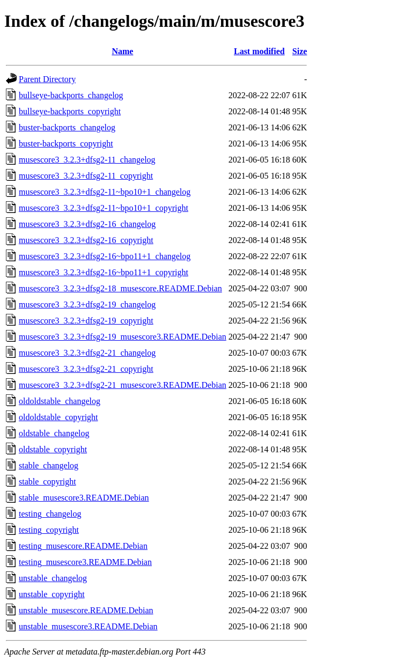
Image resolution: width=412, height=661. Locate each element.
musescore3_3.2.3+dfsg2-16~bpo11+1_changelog (104, 256)
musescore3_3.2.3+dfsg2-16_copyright (86, 240)
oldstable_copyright (53, 449)
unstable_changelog (53, 578)
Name (122, 51)
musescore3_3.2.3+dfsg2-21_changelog (87, 352)
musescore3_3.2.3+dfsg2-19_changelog (87, 304)
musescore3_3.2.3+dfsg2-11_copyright (86, 175)
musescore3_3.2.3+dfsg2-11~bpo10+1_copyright (103, 207)
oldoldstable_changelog (59, 401)
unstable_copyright (52, 594)
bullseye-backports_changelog (71, 95)
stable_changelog (48, 465)
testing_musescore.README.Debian (83, 545)
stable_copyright (47, 481)
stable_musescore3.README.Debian (84, 497)
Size (299, 51)
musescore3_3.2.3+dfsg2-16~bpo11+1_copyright (103, 272)
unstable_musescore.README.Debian (86, 610)
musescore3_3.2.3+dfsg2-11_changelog (87, 159)
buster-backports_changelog (67, 127)
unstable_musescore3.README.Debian (88, 626)
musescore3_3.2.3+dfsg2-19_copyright (86, 320)
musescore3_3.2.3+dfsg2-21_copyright (86, 368)
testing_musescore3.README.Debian (85, 562)
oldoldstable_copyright (58, 417)
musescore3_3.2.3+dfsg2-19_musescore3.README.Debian (122, 336)
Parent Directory (47, 79)
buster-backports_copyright (66, 143)
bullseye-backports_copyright (70, 111)
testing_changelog (50, 513)
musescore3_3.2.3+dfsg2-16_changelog (87, 224)
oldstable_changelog (54, 433)
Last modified (259, 51)
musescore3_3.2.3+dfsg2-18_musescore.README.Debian (120, 288)
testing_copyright (49, 529)
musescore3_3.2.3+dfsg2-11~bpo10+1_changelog (104, 191)
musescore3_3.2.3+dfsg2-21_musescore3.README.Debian (122, 385)
